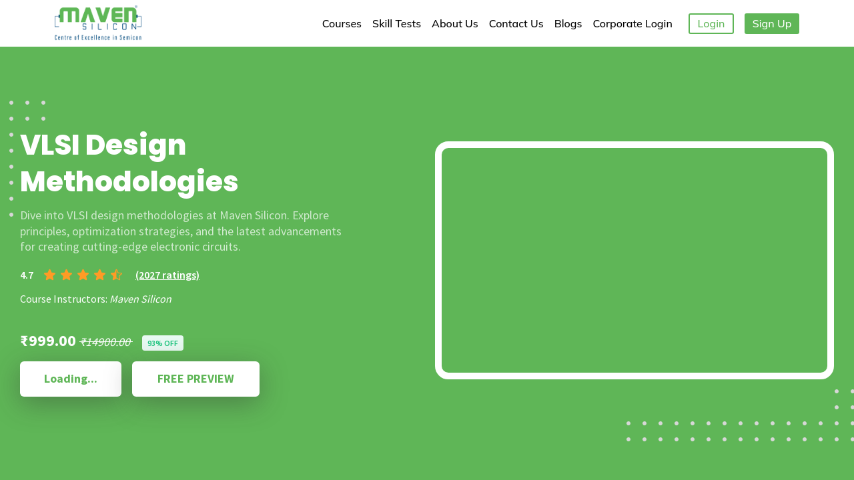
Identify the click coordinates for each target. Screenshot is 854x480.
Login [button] (711, 23)
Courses (342, 23)
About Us (455, 23)
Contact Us (516, 23)
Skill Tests (396, 23)
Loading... (70, 378)
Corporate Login (632, 23)
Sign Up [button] (772, 23)
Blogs (568, 23)
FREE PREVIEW (195, 378)
